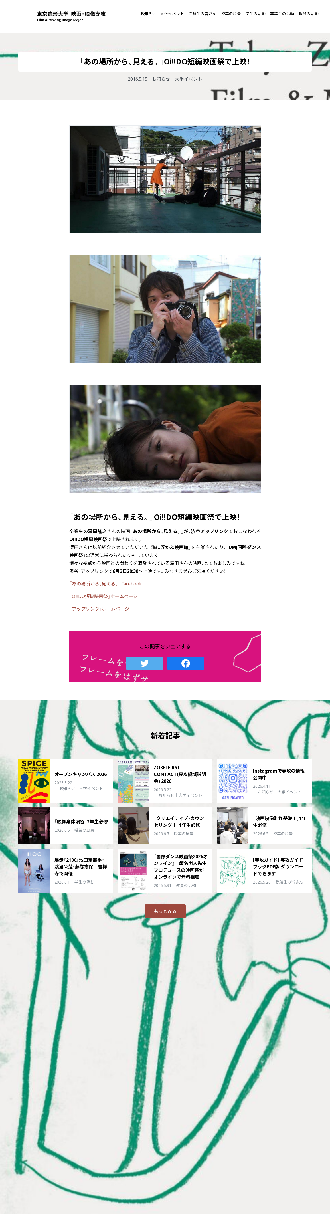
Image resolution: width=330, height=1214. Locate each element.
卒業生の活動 (282, 13)
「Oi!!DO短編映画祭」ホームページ (103, 596)
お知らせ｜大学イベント (162, 13)
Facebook (185, 663)
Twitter (144, 663)
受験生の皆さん (202, 13)
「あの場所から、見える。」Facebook (105, 584)
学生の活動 (256, 13)
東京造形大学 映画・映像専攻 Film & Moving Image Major (71, 16)
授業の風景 (231, 13)
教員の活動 (309, 13)
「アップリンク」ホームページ (99, 609)
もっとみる (165, 911)
